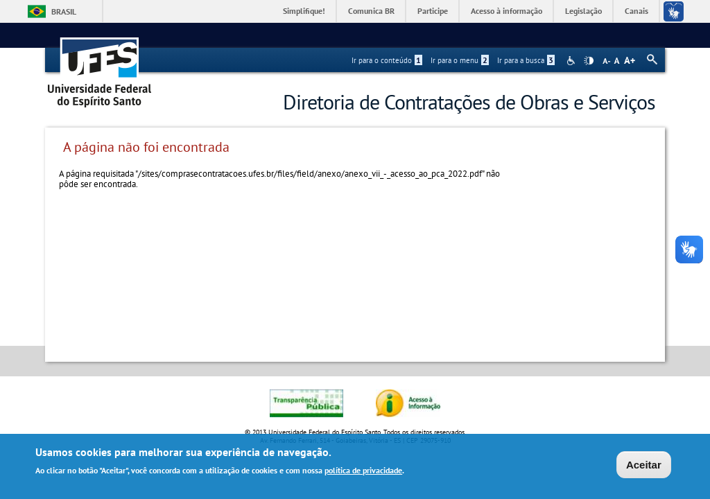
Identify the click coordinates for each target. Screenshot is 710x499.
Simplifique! (304, 11)
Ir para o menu (460, 60)
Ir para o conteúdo (387, 60)
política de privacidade (363, 471)
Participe (432, 11)
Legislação (583, 11)
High (589, 61)
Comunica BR (371, 11)
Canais (636, 11)
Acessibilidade (572, 60)
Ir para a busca (526, 60)
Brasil (63, 11)
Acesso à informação (506, 11)
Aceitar (643, 466)
